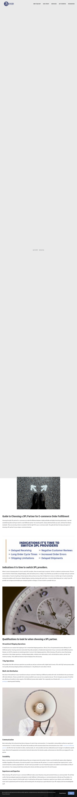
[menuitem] (37, 4)
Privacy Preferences (62, 793)
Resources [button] (71, 4)
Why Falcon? (37, 4)
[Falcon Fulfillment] (8, 4)
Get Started (62, 4)
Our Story (46, 4)
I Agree (71, 793)
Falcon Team (42, 250)
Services (54, 4)
